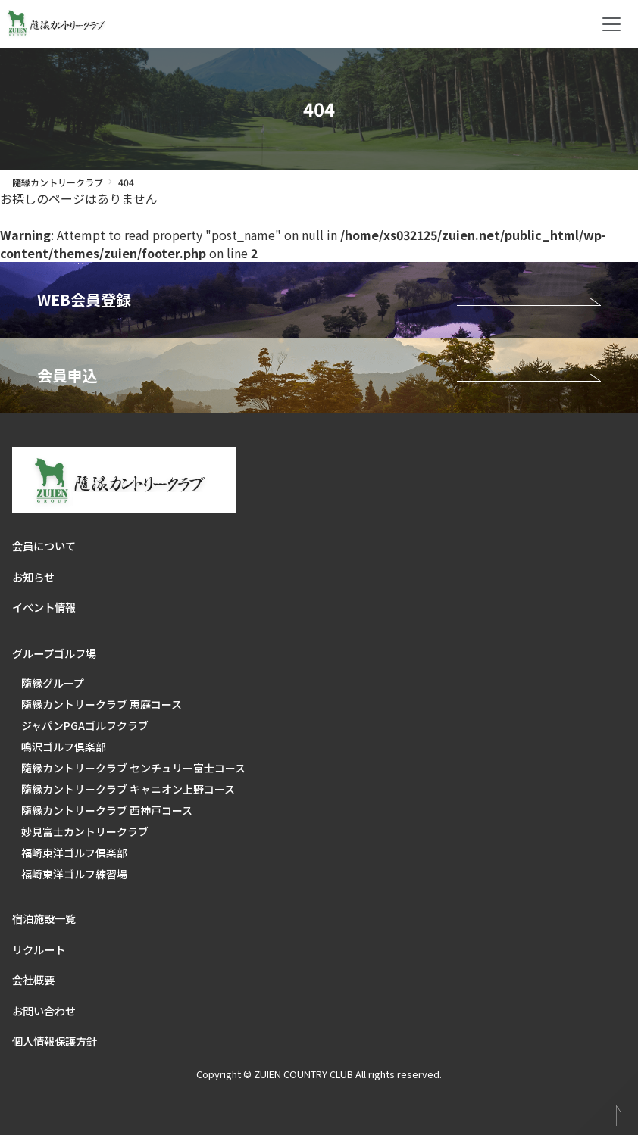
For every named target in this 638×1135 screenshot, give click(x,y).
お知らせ (33, 577)
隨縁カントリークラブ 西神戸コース (106, 810)
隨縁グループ (52, 683)
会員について (44, 545)
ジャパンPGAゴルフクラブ (85, 725)
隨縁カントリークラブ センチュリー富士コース (133, 767)
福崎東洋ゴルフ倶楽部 (74, 852)
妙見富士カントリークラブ (85, 831)
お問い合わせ (44, 1010)
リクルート (38, 949)
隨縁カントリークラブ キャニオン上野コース (128, 789)
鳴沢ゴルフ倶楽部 (63, 746)
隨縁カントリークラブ (57, 182)
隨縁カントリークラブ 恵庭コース (101, 704)
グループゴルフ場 (54, 653)
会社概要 (33, 979)
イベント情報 (44, 607)
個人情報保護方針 (54, 1041)
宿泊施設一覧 (44, 918)
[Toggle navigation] (611, 24)
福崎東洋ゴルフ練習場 (74, 873)
